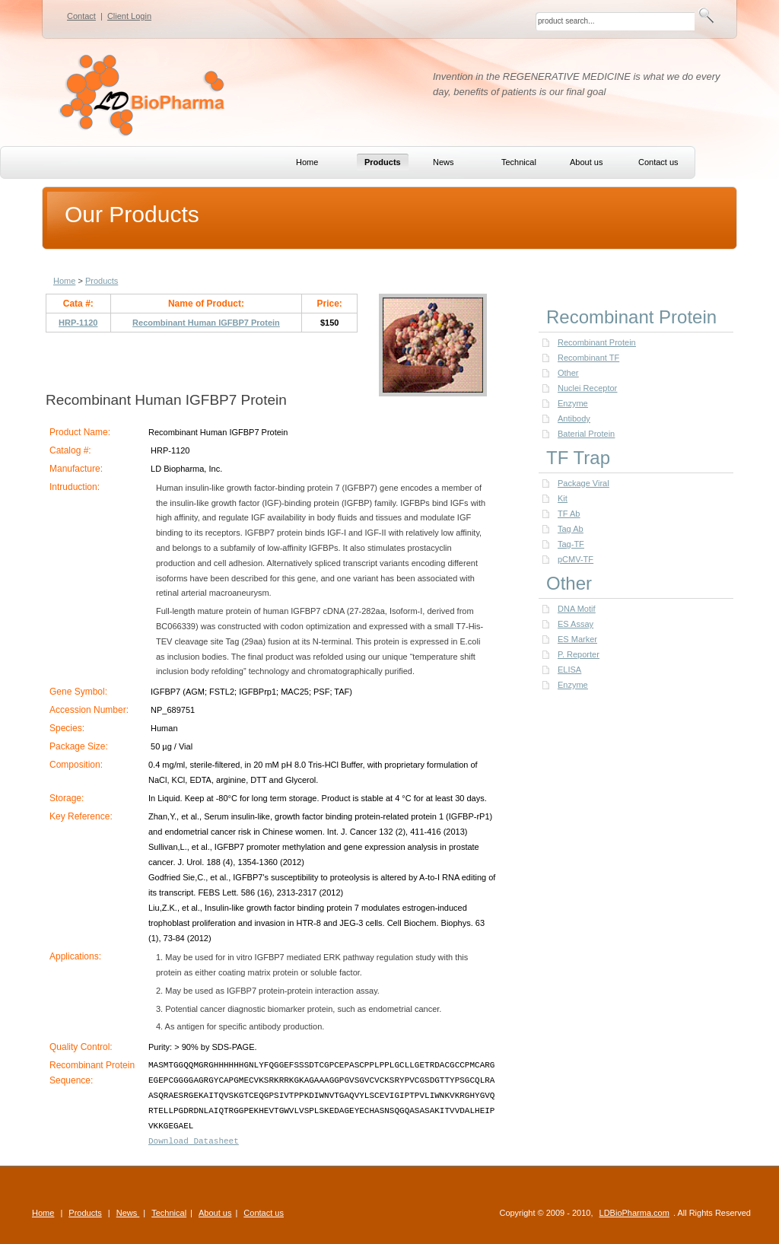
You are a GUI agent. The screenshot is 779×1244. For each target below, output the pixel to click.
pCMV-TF (575, 559)
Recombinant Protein (597, 342)
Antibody (574, 418)
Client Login (129, 16)
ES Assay (575, 623)
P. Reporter (578, 654)
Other (568, 372)
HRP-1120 (78, 322)
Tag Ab (570, 528)
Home (64, 280)
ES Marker (577, 639)
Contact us (263, 1212)
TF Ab (569, 513)
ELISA (569, 669)
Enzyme (573, 403)
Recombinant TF (588, 357)
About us (215, 1212)
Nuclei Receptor (587, 388)
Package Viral (583, 483)
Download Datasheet (193, 1141)
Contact (81, 16)
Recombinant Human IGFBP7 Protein (206, 322)
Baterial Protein (586, 433)
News (128, 1212)
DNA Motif (577, 608)
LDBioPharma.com (634, 1212)
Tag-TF (571, 544)
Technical (168, 1212)
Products (101, 280)
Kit (563, 498)
